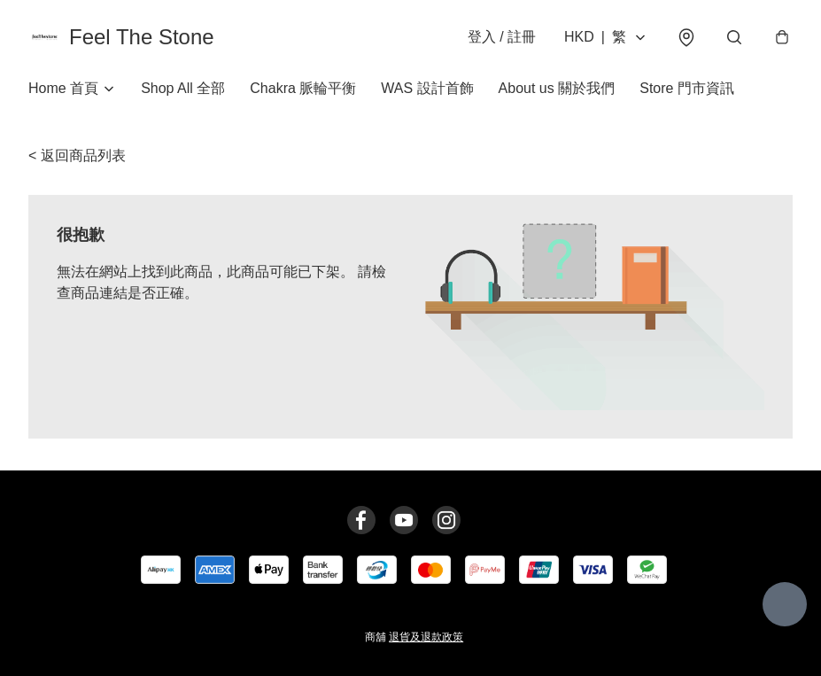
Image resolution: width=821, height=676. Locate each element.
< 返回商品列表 (77, 155)
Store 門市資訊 (686, 88)
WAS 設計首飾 (427, 88)
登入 (502, 36)
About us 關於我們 (557, 88)
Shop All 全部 (183, 88)
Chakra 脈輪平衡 (303, 88)
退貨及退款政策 (426, 637)
